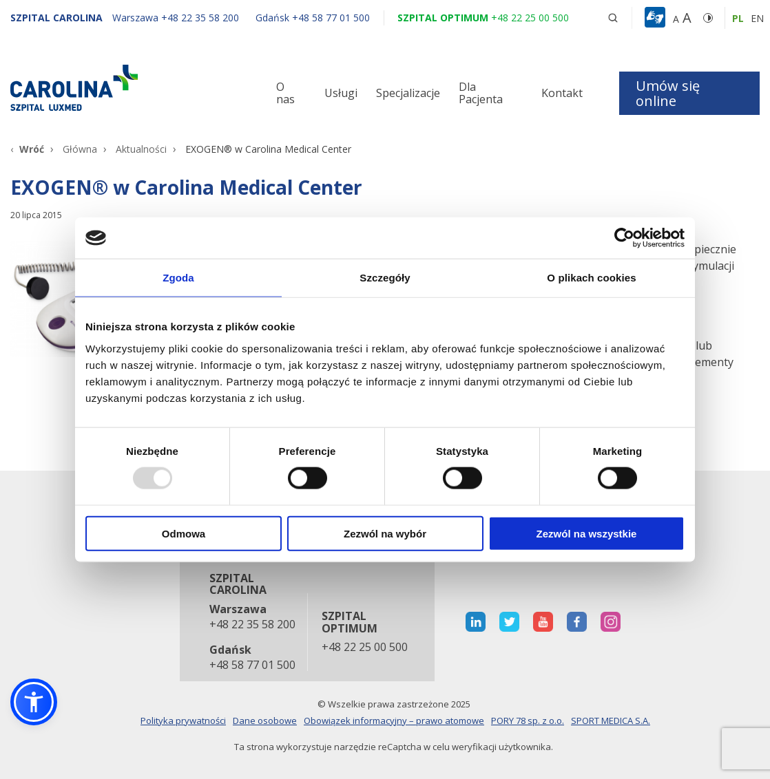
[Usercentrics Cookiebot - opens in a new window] (624, 238)
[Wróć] (27, 149)
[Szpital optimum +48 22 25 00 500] (483, 17)
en (757, 18)
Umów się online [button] (668, 93)
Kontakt (562, 92)
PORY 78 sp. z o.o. (527, 720)
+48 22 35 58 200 (251, 625)
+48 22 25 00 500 (365, 647)
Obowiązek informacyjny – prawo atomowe (394, 720)
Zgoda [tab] (178, 278)
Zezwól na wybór (385, 533)
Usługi (340, 92)
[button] (657, 18)
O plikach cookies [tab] (591, 278)
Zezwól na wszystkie (587, 533)
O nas (285, 93)
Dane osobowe (265, 720)
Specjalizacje (408, 92)
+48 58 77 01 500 (251, 665)
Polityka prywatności (183, 720)
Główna (80, 149)
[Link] (128, 87)
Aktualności (141, 149)
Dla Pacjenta (481, 93)
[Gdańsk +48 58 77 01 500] (306, 17)
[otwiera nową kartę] (476, 622)
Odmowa (183, 533)
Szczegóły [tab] (385, 278)
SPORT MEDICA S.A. (610, 720)
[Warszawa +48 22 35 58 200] (177, 17)
